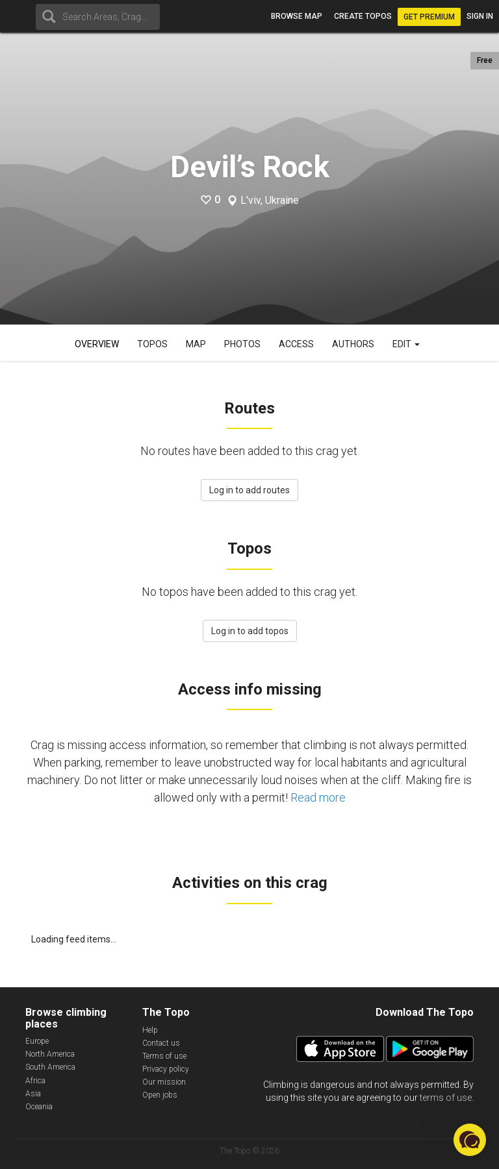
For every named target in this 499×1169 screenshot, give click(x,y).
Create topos (363, 16)
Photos (242, 344)
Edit (406, 344)
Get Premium (429, 16)
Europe (37, 1041)
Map (196, 344)
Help (150, 1030)
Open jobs (159, 1095)
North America (50, 1054)
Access (296, 344)
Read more (318, 797)
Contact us (161, 1043)
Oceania (39, 1106)
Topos (152, 344)
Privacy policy (165, 1069)
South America (50, 1067)
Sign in (480, 16)
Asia (33, 1093)
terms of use (446, 1097)
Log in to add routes (249, 490)
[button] (470, 1140)
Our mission (164, 1082)
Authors (353, 344)
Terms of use (164, 1056)
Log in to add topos (249, 631)
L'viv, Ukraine (269, 200)
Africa (35, 1080)
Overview (97, 344)
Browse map (296, 16)
